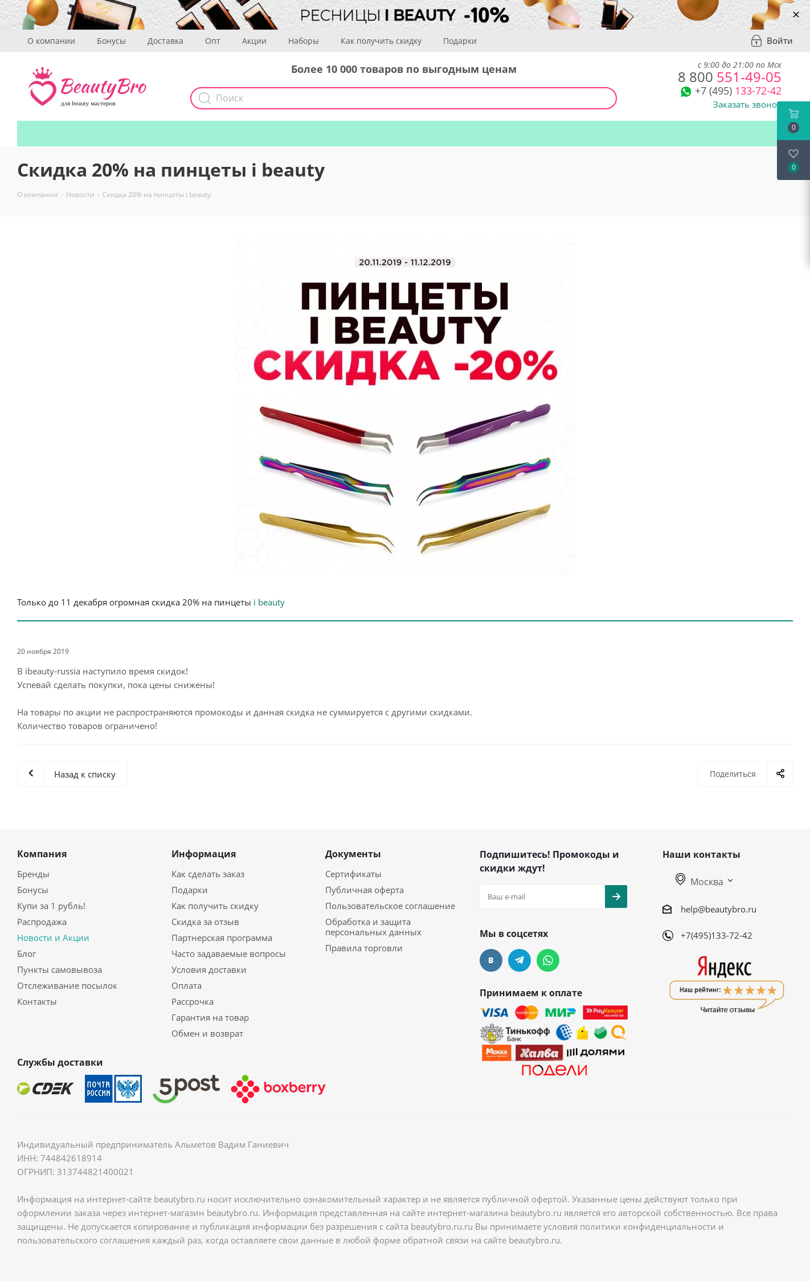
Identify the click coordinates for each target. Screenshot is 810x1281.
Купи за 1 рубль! (51, 905)
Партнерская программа (221, 937)
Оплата (186, 985)
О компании (51, 40)
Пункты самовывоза (59, 969)
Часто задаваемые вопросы (228, 953)
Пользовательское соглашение (390, 905)
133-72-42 (738, 90)
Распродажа (42, 921)
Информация (203, 854)
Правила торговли (364, 947)
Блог (26, 953)
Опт (212, 40)
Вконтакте (491, 960)
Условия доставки (209, 969)
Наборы (303, 40)
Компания (42, 854)
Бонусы (111, 40)
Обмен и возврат (207, 1033)
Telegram (519, 960)
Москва (699, 881)
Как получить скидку (381, 40)
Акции (254, 40)
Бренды (33, 873)
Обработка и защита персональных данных (373, 927)
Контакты (37, 1001)
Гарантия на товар (210, 1017)
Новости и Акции (53, 937)
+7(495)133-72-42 (716, 935)
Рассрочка (192, 1001)
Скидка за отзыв (205, 921)
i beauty (269, 602)
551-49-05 (730, 76)
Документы (353, 854)
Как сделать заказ (207, 873)
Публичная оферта (364, 889)
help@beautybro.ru (718, 909)
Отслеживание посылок (67, 985)
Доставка (165, 40)
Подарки (460, 40)
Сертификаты (353, 873)
